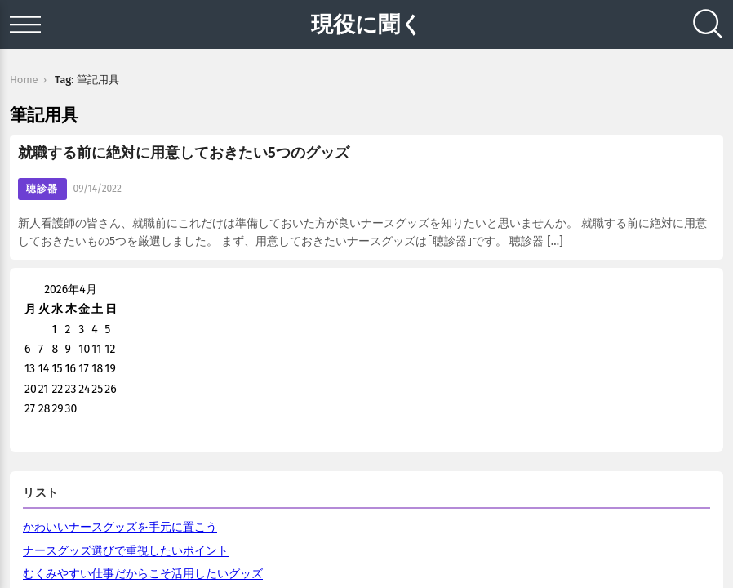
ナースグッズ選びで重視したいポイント (126, 551)
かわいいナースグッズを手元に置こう (120, 527)
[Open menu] (25, 24)
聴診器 (42, 188)
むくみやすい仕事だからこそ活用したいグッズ (143, 574)
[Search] (707, 24)
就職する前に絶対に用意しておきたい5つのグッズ (183, 153)
